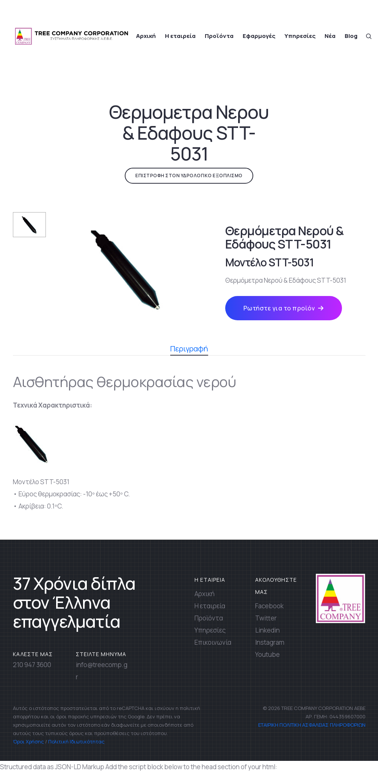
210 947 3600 (32, 664)
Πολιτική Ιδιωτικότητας (76, 741)
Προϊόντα (219, 36)
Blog (351, 36)
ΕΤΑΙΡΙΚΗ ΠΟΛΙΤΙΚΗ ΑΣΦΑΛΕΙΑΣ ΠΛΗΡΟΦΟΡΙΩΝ (311, 724)
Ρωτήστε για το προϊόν (283, 308)
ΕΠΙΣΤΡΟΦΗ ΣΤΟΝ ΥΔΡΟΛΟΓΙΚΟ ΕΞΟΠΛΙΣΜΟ (189, 175)
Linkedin (267, 630)
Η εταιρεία (180, 36)
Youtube (267, 654)
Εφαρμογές (259, 36)
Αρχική (146, 36)
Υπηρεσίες (299, 36)
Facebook (269, 605)
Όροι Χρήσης (28, 741)
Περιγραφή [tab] (189, 349)
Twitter (266, 618)
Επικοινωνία (212, 642)
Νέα (330, 36)
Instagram (269, 642)
